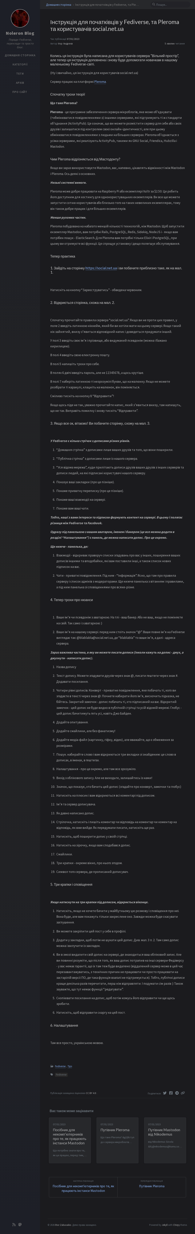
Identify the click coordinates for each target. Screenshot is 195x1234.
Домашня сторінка (59, 4)
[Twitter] (165, 1093)
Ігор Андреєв (65, 43)
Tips (70, 1066)
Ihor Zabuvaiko (63, 1224)
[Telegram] (177, 1093)
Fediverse (60, 1066)
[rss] (14, 1225)
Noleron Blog (20, 33)
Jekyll (165, 1224)
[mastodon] (20, 1225)
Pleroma (100, 82)
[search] (172, 4)
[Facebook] (171, 1093)
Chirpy (176, 1224)
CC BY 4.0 (91, 1093)
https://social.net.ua (101, 268)
